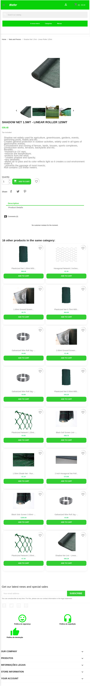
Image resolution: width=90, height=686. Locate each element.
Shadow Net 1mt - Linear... (66, 555)
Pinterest (25, 191)
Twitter (11, 605)
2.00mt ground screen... (66, 350)
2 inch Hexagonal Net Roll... (66, 473)
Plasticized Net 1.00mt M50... (23, 268)
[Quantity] (5, 182)
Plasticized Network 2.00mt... (24, 555)
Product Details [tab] (15, 207)
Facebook (4, 605)
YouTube (19, 605)
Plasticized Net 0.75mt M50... (66, 309)
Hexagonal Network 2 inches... (66, 268)
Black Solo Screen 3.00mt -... (24, 514)
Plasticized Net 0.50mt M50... (66, 391)
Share (11, 191)
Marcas (59, 23)
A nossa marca (35, 23)
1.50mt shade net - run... (23, 473)
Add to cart (22, 181)
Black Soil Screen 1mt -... (66, 432)
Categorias (48, 23)
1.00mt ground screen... (23, 309)
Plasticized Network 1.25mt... (24, 432)
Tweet (18, 191)
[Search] (45, 15)
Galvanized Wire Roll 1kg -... (23, 350)
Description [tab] (13, 203)
